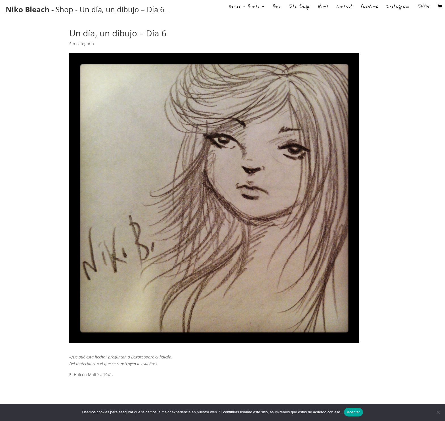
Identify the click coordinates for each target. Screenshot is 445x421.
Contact (344, 7)
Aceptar (353, 412)
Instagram (397, 7)
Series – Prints (243, 7)
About (323, 7)
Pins (276, 7)
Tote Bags (299, 7)
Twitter (424, 7)
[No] (438, 412)
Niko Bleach (27, 9)
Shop (64, 9)
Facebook (369, 7)
